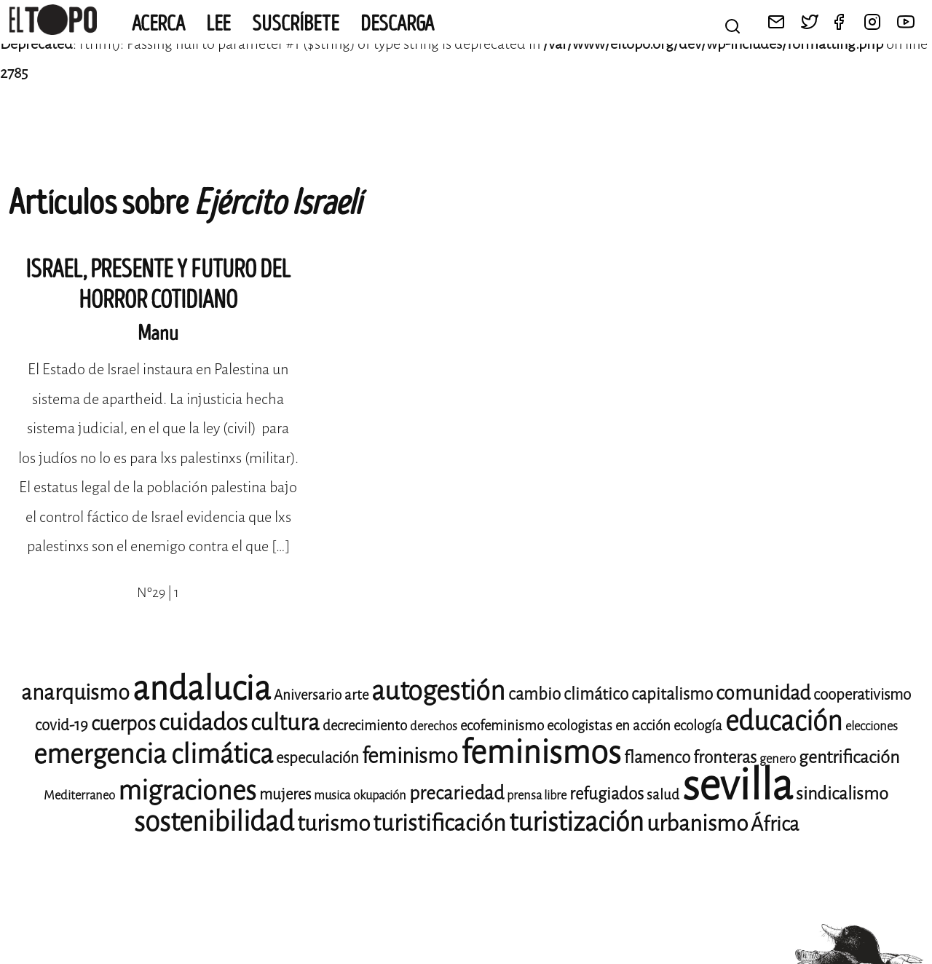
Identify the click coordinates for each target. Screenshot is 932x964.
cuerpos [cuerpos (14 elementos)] (123, 724)
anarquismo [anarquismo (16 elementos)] (75, 693)
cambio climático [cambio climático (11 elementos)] (568, 694)
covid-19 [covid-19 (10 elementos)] (61, 725)
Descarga (397, 24)
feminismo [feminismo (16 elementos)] (410, 756)
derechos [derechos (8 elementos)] (433, 726)
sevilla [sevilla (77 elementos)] (737, 785)
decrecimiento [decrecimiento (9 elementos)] (365, 725)
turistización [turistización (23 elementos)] (576, 822)
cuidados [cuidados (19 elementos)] (203, 722)
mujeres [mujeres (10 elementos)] (285, 794)
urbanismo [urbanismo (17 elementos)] (697, 823)
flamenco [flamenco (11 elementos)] (657, 757)
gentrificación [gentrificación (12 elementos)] (849, 757)
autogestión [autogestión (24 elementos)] (438, 690)
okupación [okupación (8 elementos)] (379, 795)
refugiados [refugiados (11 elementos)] (606, 794)
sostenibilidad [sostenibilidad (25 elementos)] (214, 821)
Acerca (158, 24)
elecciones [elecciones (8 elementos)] (871, 726)
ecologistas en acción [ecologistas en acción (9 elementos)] (609, 725)
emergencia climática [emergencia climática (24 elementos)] (153, 754)
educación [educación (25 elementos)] (783, 721)
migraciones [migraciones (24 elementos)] (187, 790)
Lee (218, 24)
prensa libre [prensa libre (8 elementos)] (536, 795)
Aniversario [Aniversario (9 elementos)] (307, 695)
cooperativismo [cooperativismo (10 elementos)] (862, 694)
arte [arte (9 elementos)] (356, 695)
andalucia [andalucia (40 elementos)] (202, 689)
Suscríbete (295, 24)
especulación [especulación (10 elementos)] (317, 758)
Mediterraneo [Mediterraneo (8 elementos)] (79, 795)
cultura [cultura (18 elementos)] (285, 723)
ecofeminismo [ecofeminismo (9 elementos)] (502, 725)
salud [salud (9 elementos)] (663, 795)
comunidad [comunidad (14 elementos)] (763, 693)
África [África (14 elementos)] (775, 824)
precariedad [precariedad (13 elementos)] (456, 793)
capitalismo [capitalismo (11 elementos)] (672, 694)
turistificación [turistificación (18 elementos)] (439, 823)
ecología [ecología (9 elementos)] (698, 725)
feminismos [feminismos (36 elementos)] (541, 752)
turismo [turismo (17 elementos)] (333, 823)
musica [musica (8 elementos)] (332, 795)
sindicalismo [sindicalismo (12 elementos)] (842, 793)
